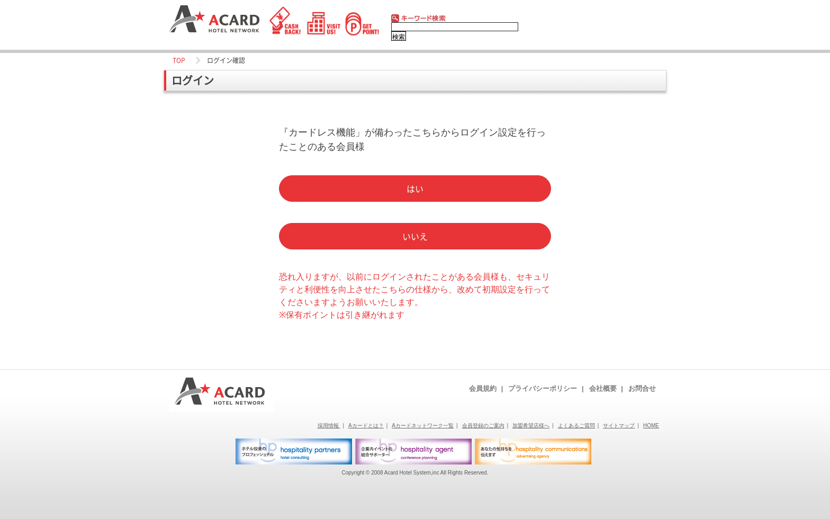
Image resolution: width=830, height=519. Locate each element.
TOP (179, 60)
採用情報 (331, 425)
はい (415, 188)
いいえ (415, 236)
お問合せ (642, 388)
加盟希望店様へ (533, 425)
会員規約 (486, 388)
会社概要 (606, 388)
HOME (651, 425)
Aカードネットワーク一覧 (424, 425)
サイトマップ (621, 425)
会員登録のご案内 (485, 425)
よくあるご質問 (578, 425)
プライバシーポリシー (545, 388)
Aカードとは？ (367, 425)
